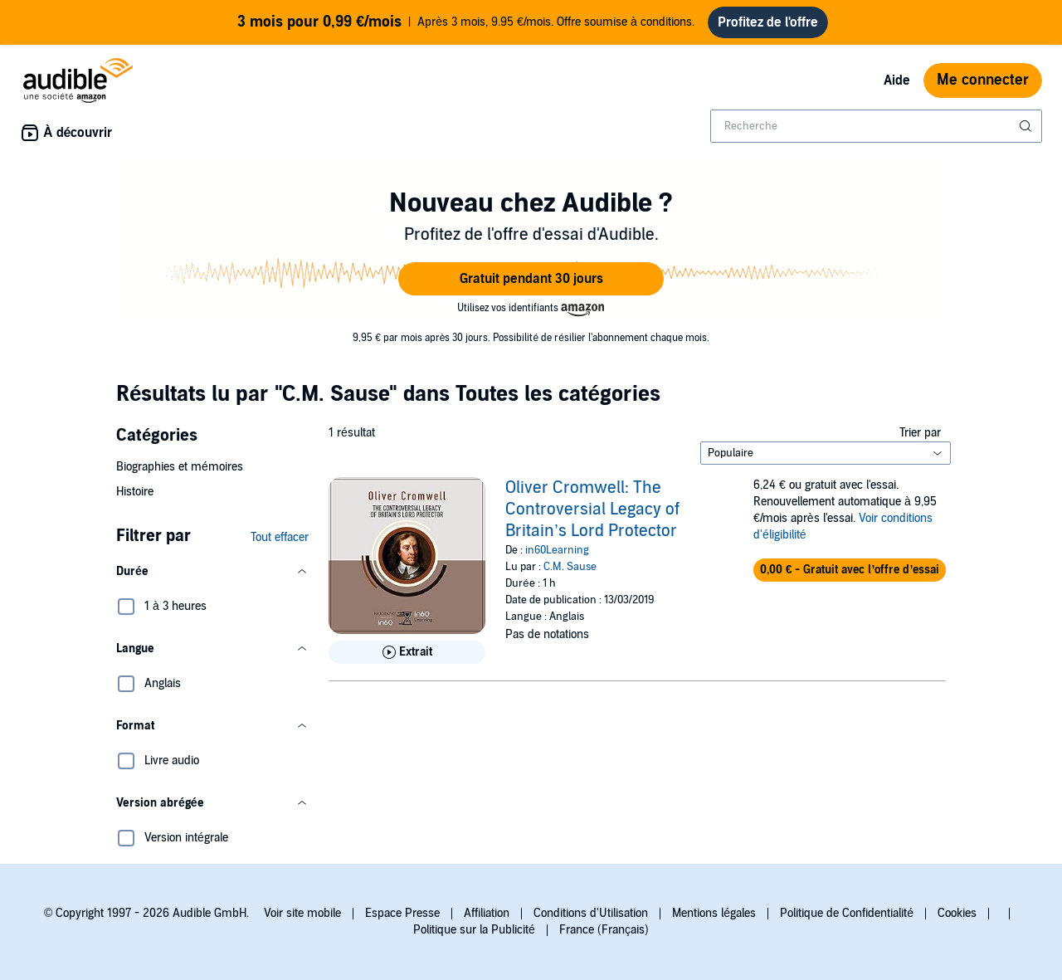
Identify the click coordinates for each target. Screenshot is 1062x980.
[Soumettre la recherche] (1027, 126)
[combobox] (876, 126)
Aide (897, 80)
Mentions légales (714, 913)
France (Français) (604, 930)
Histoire (134, 492)
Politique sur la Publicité (474, 930)
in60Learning (557, 550)
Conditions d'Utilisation (590, 913)
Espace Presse (402, 913)
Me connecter (983, 80)
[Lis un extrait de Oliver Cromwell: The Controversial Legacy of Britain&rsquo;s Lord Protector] (407, 652)
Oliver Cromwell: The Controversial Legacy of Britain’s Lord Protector (592, 509)
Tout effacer (280, 537)
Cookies (957, 913)
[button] (531, 278)
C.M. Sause (570, 566)
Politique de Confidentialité (846, 913)
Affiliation (486, 913)
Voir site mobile (302, 913)
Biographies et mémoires (179, 467)
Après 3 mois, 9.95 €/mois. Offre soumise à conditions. (465, 22)
